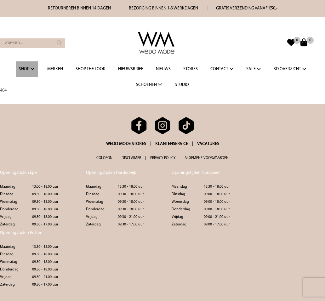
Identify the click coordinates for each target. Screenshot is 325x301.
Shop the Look (90, 69)
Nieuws (163, 69)
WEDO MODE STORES (126, 144)
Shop (27, 68)
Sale (253, 68)
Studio (182, 84)
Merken (55, 69)
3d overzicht (290, 68)
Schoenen (149, 84)
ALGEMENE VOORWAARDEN (207, 158)
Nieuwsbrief (130, 69)
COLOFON (104, 158)
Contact (222, 68)
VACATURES (208, 144)
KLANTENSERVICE (171, 144)
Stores (190, 69)
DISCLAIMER (131, 158)
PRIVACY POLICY (162, 158)
